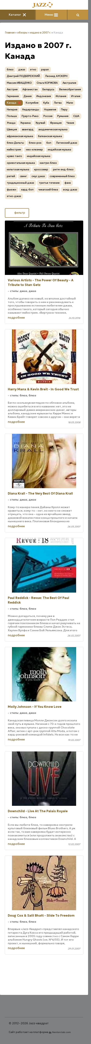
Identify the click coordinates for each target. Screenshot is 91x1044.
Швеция (12, 129)
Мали (69, 102)
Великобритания (70, 89)
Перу (64, 109)
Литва (58, 102)
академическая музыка (52, 129)
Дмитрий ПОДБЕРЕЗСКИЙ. (23, 76)
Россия (47, 116)
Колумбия (32, 102)
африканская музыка (20, 136)
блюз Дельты (15, 142)
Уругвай (40, 123)
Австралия (69, 82)
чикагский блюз (48, 189)
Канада (11, 102)
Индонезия (43, 96)
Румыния (62, 116)
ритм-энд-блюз (63, 169)
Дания (28, 96)
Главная (10, 32)
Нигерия (12, 109)
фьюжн (11, 189)
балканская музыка (50, 136)
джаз (21, 69)
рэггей (11, 176)
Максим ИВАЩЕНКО (19, 82)
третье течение (49, 182)
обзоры (22, 32)
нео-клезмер (34, 149)
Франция (56, 123)
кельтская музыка (18, 169)
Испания (61, 96)
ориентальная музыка (21, 163)
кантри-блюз (48, 163)
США (76, 116)
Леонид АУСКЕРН (56, 76)
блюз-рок (35, 142)
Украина (25, 123)
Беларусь (48, 89)
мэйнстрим (14, 149)
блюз (10, 69)
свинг (23, 176)
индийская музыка (38, 156)
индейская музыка (59, 149)
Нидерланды (30, 109)
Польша (12, 116)
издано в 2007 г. (40, 32)
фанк (67, 182)
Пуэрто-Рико (30, 116)
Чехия (70, 123)
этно (33, 69)
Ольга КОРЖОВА (47, 82)
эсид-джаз (70, 189)
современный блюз (62, 176)
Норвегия (50, 109)
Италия (75, 96)
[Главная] (44, 5)
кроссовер (41, 169)
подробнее (16, 317)
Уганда (11, 123)
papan (45, 69)
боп (48, 142)
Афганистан (30, 89)
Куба (46, 102)
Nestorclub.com (61, 1032)
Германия (13, 96)
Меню (51, 14)
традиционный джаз (20, 182)
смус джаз (38, 176)
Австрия (12, 89)
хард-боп (27, 189)
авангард (28, 129)
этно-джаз (14, 196)
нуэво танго (14, 156)
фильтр (17, 213)
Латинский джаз (66, 142)
